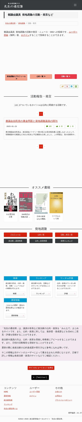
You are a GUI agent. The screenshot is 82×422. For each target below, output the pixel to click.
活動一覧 (65, 76)
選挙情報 (17, 316)
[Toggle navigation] (75, 5)
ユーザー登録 (34, 392)
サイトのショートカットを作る (41, 368)
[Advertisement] (41, 54)
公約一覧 (41, 76)
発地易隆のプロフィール (16, 78)
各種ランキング (67, 241)
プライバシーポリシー (63, 400)
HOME (6, 392)
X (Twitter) (40, 377)
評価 (69, 294)
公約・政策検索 (41, 241)
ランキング (43, 294)
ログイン (25, 35)
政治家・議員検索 (15, 241)
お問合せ (58, 396)
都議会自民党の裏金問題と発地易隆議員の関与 (32, 121)
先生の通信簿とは (11, 409)
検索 (18, 294)
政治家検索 (8, 400)
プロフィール (15, 235)
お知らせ (58, 392)
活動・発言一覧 (67, 235)
